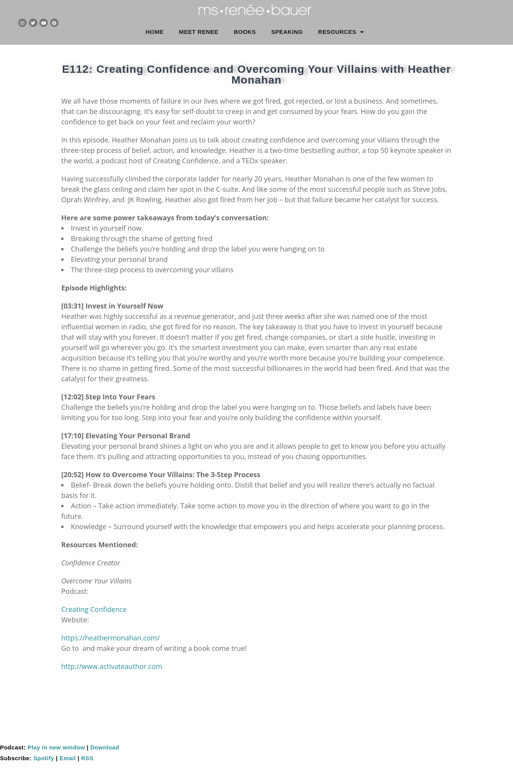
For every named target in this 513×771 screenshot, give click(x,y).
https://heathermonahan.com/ (110, 637)
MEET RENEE (198, 31)
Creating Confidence (94, 609)
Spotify (44, 758)
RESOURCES (341, 32)
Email (68, 758)
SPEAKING (287, 31)
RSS (87, 758)
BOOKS (245, 31)
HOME (155, 31)
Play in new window (56, 747)
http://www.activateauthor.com (111, 666)
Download (104, 747)
